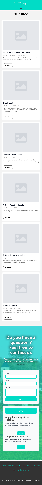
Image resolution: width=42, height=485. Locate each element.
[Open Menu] (21, 7)
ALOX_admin (5, 55)
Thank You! (8, 103)
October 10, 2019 (13, 105)
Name (8, 373)
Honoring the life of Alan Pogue (16, 53)
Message (8, 387)
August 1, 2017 (13, 308)
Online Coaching (23, 470)
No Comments (22, 55)
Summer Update (10, 305)
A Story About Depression (14, 255)
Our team (26, 466)
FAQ (14, 470)
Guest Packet (35, 466)
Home (4, 466)
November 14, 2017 (14, 258)
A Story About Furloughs (13, 205)
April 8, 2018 (12, 157)
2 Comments (20, 308)
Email (7, 380)
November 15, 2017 (14, 208)
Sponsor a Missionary (12, 155)
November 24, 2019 (14, 55)
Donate (18, 466)
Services (11, 466)
